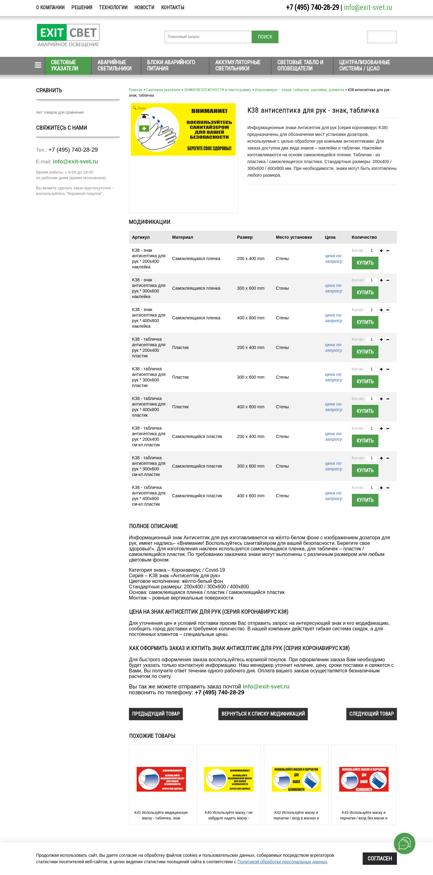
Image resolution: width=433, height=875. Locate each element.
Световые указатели (64, 65)
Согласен (380, 858)
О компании (50, 8)
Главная (135, 89)
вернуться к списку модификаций (263, 714)
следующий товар (371, 714)
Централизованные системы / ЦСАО (364, 65)
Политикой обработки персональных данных (282, 861)
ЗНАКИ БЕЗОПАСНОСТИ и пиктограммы (217, 89)
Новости (144, 8)
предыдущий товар (156, 714)
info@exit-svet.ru (368, 7)
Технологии (113, 8)
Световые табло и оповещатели (300, 65)
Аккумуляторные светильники (238, 65)
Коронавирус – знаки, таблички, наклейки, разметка (299, 89)
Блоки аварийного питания (171, 65)
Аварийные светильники (114, 65)
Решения (81, 8)
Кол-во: (358, 250)
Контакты (172, 8)
